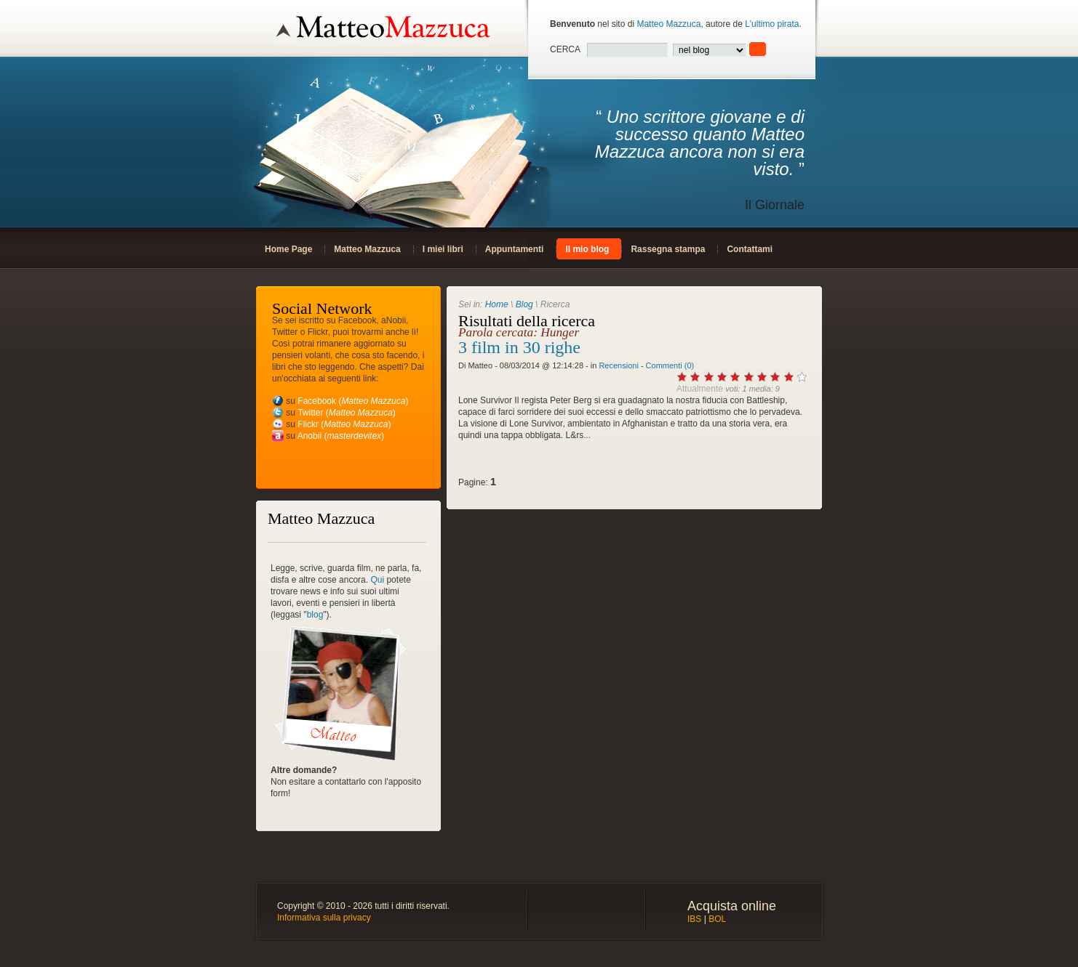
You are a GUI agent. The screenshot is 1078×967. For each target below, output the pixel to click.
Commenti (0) (670, 365)
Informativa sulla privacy (324, 918)
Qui (377, 580)
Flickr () (344, 424)
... (587, 435)
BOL (717, 919)
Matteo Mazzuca (668, 24)
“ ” (677, 160)
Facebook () (353, 401)
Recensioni (618, 365)
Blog (524, 304)
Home (496, 304)
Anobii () (341, 436)
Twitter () (347, 413)
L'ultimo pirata (772, 24)
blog (315, 615)
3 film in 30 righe (519, 347)
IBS (694, 919)
